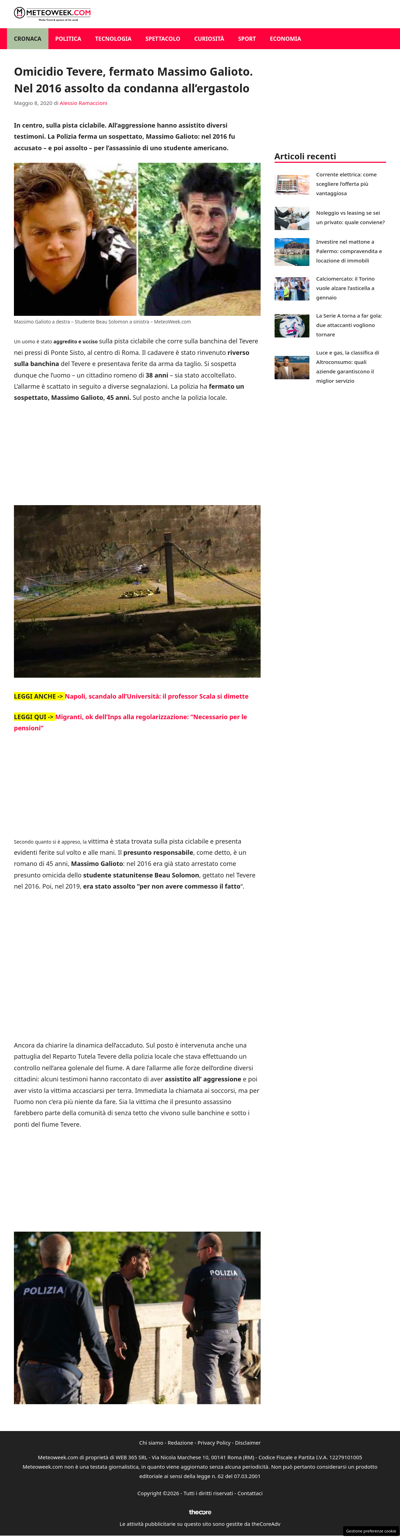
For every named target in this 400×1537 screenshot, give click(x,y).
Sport (247, 39)
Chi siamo (151, 1442)
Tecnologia (113, 39)
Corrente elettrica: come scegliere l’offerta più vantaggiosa (346, 184)
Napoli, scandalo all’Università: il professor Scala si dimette (157, 696)
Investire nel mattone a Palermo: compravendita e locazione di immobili (349, 251)
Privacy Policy (214, 1442)
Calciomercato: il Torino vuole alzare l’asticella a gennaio (345, 288)
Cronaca (27, 39)
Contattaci (250, 1493)
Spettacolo (162, 39)
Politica (68, 39)
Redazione (180, 1442)
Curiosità (209, 39)
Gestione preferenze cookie (371, 1531)
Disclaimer (248, 1442)
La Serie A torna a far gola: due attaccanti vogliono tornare (349, 325)
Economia (285, 39)
